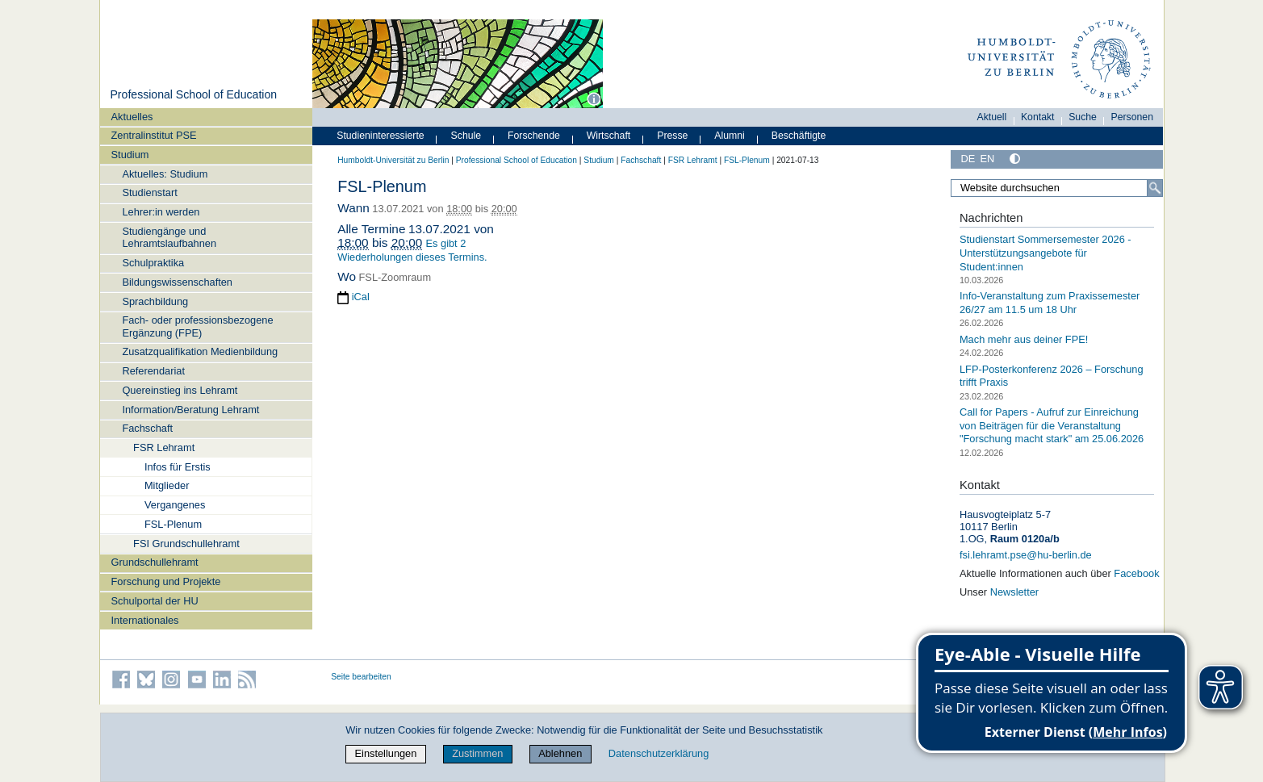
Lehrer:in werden (160, 212)
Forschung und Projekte (166, 581)
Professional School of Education (193, 94)
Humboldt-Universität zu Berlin (393, 160)
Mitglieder (166, 485)
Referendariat (153, 371)
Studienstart (149, 192)
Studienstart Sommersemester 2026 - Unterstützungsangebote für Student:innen (1045, 252)
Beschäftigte (799, 135)
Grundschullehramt (155, 562)
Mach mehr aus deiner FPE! (1024, 339)
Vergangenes (174, 505)
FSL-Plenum (173, 524)
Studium (130, 154)
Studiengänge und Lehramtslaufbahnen (169, 237)
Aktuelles (132, 117)
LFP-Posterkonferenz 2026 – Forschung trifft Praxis (1052, 375)
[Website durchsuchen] (1057, 188)
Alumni (729, 135)
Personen (1132, 117)
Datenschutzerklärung (658, 753)
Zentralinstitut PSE (154, 135)
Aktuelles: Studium (164, 174)
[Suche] (1155, 188)
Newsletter (1014, 592)
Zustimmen (477, 753)
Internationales (145, 620)
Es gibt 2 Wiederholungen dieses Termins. (412, 250)
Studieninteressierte (380, 135)
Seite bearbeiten (361, 676)
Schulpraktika (153, 263)
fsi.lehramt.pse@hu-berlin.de (1026, 555)
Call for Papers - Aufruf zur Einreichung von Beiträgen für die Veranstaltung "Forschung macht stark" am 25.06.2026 (1052, 425)
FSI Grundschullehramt (186, 543)
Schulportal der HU (155, 601)
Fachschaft (147, 428)
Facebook (1136, 573)
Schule (466, 135)
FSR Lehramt (163, 447)
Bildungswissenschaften (177, 282)
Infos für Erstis (177, 467)
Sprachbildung (155, 301)
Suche (1083, 117)
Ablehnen (560, 753)
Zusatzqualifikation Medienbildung (200, 351)
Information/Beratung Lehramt (190, 410)
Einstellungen (386, 753)
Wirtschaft (609, 135)
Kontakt (1038, 117)
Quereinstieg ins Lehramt (179, 390)
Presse (672, 135)
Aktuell (992, 117)
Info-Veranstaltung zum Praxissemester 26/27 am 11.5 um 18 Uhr (1050, 303)
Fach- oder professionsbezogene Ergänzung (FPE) (197, 326)
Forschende (534, 135)
